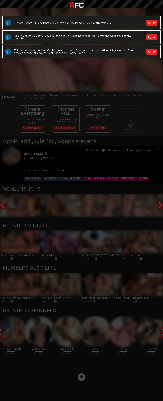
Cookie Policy (76, 53)
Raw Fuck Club (77, 5)
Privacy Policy (83, 23)
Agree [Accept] (152, 23)
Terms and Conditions (109, 36)
